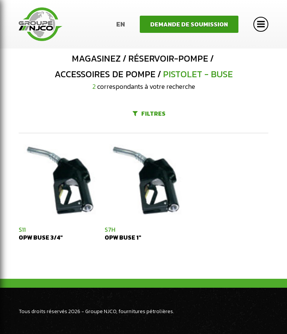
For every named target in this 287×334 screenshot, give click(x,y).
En (120, 24)
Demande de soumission (189, 24)
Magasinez (96, 58)
